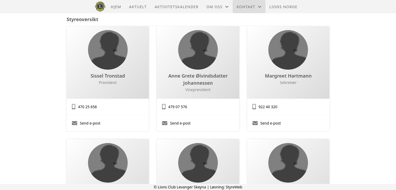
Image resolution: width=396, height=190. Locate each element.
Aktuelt (138, 6)
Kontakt (249, 6)
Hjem (116, 6)
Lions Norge (283, 6)
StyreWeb (234, 186)
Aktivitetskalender (177, 6)
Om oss (217, 6)
